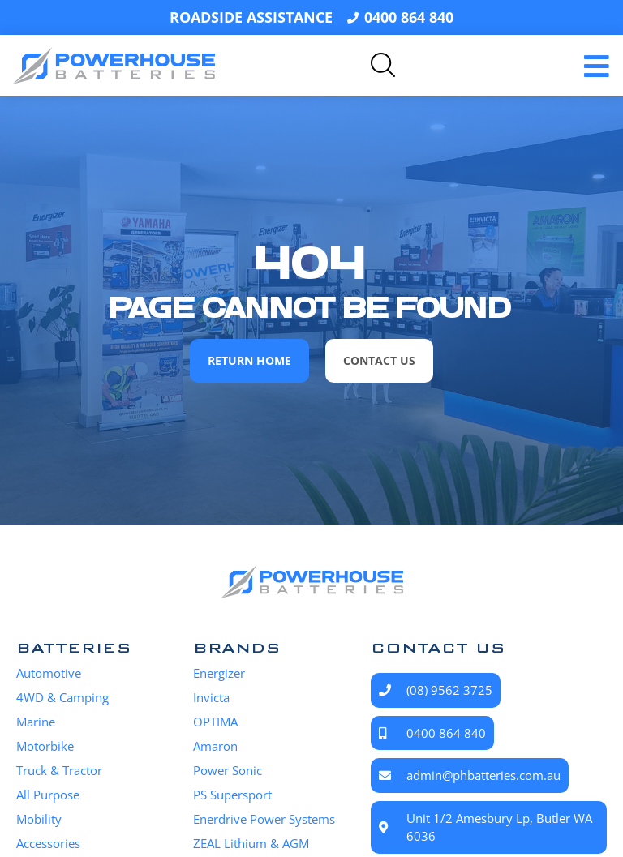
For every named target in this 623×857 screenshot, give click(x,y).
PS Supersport (232, 794)
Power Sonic (227, 770)
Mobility (39, 819)
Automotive (48, 673)
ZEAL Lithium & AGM (251, 843)
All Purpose (47, 794)
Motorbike (45, 746)
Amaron (215, 746)
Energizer (219, 673)
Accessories (48, 843)
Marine (35, 721)
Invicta (211, 697)
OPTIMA (215, 721)
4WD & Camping (62, 697)
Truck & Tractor (59, 770)
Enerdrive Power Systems (264, 819)
